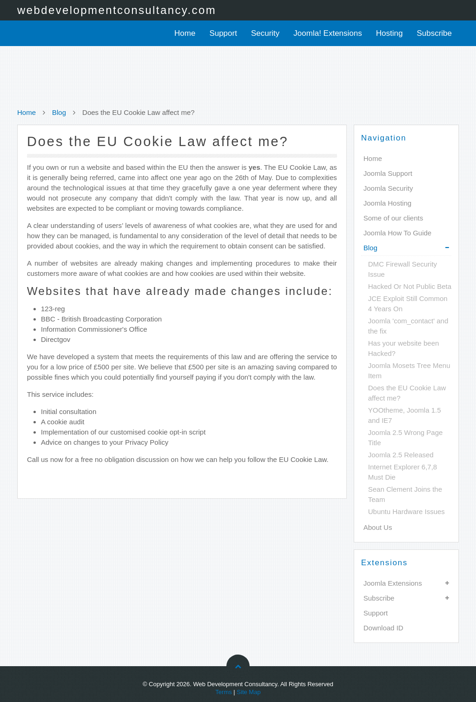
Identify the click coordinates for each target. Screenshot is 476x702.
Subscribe (434, 33)
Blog (59, 112)
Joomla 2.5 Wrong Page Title (405, 437)
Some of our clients (393, 218)
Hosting (389, 33)
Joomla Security (388, 188)
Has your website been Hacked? (403, 348)
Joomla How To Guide (397, 233)
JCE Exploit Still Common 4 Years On (408, 303)
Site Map (248, 692)
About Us (378, 527)
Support (223, 33)
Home (184, 33)
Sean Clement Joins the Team (405, 494)
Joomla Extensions (393, 583)
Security (265, 33)
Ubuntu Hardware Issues (406, 511)
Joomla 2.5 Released (401, 455)
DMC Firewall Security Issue (402, 269)
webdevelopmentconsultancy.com (116, 10)
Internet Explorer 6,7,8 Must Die (402, 472)
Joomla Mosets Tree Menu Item (409, 370)
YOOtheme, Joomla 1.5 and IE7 (404, 415)
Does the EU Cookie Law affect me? (407, 393)
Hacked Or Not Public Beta (409, 286)
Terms (223, 692)
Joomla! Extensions (327, 33)
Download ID (383, 628)
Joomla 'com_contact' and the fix (408, 326)
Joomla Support (388, 173)
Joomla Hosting (387, 203)
